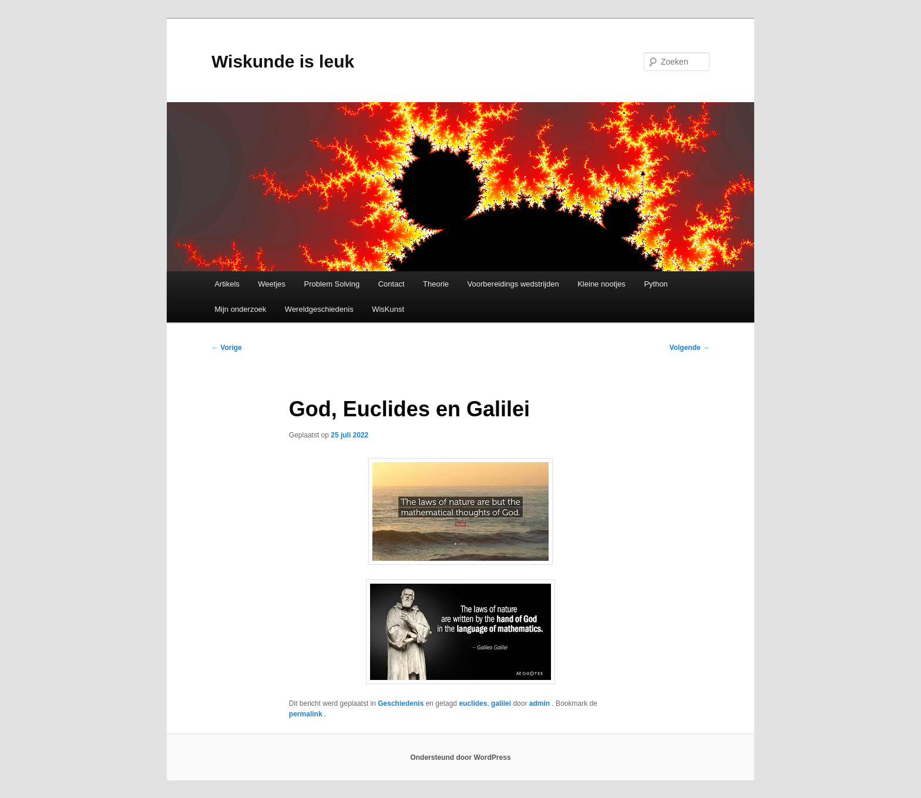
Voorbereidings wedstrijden (513, 284)
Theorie (436, 284)
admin (540, 703)
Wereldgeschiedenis (319, 309)
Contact (391, 284)
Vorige (226, 348)
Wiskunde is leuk (282, 61)
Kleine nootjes (601, 284)
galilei (501, 703)
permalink (306, 714)
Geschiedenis (400, 703)
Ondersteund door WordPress (460, 757)
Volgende (690, 348)
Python (655, 284)
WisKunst (388, 309)
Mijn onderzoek (240, 309)
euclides (473, 703)
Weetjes (271, 284)
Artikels (227, 284)
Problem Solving (332, 284)
